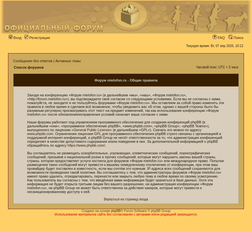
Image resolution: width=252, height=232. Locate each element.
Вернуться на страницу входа (126, 199)
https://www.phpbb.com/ (86, 145)
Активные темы (68, 61)
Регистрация (37, 38)
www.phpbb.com (40, 134)
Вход (15, 38)
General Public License (92, 130)
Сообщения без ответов (32, 61)
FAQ (219, 38)
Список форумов (29, 67)
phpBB (116, 211)
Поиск (236, 38)
